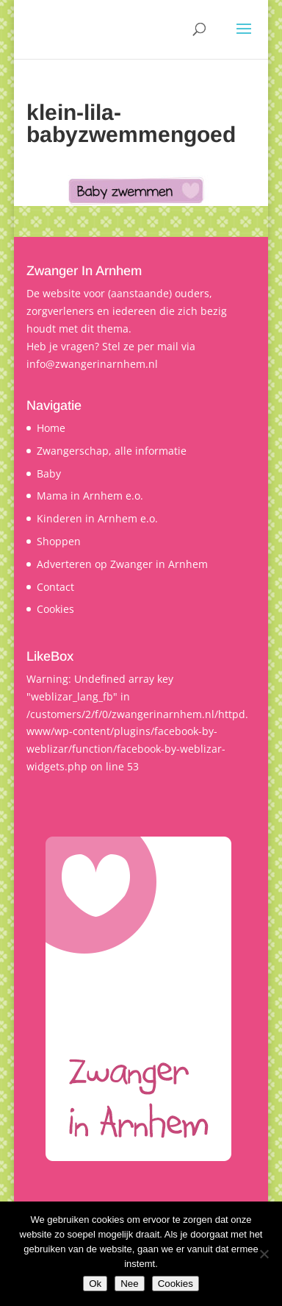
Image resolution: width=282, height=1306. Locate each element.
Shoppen (59, 541)
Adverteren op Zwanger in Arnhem (122, 564)
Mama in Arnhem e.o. (90, 496)
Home (51, 428)
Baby (49, 473)
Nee (129, 1283)
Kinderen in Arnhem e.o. (97, 518)
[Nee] (263, 1253)
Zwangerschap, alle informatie (112, 451)
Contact (55, 587)
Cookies (55, 609)
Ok (95, 1283)
